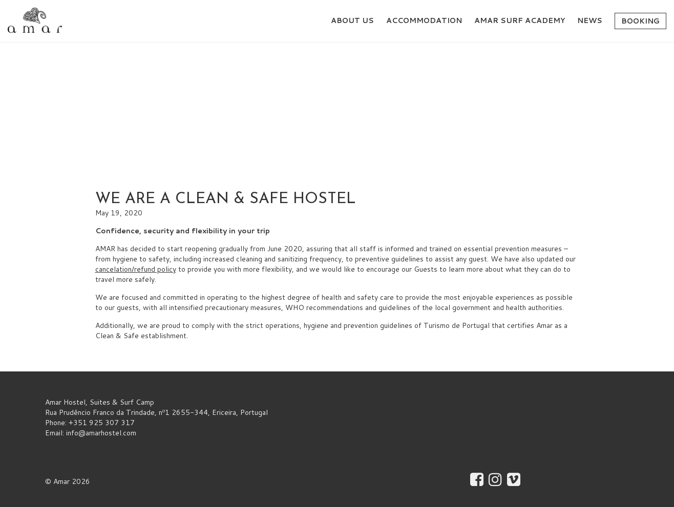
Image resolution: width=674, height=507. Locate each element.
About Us (352, 20)
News (589, 20)
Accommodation (424, 20)
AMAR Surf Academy (519, 20)
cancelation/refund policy (135, 269)
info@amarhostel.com (101, 433)
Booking (640, 21)
